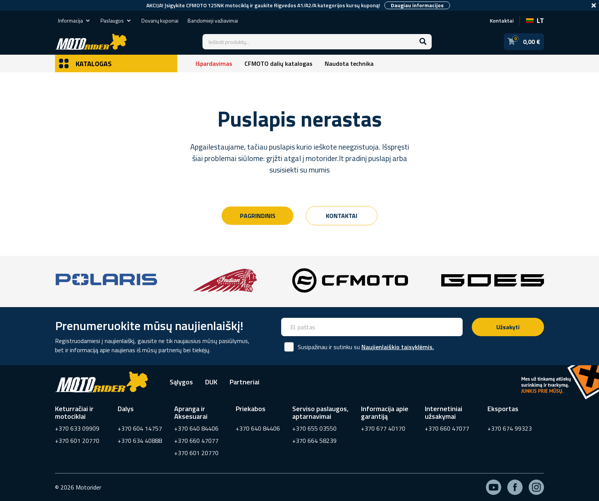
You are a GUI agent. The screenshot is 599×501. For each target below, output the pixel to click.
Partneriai (244, 382)
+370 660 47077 (196, 440)
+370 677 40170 (383, 428)
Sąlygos (181, 382)
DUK (211, 382)
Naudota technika (349, 63)
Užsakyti (508, 327)
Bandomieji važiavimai (213, 20)
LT (535, 20)
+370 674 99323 (509, 428)
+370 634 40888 (140, 440)
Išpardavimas (214, 63)
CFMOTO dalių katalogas (278, 63)
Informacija (74, 20)
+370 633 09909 (77, 428)
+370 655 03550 (314, 428)
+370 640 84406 (196, 428)
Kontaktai (501, 20)
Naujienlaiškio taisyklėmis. (397, 346)
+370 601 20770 (77, 440)
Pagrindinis (257, 215)
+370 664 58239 (314, 440)
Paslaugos (116, 20)
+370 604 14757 (140, 428)
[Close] (593, 5)
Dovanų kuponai (159, 20)
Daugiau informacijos (417, 5)
